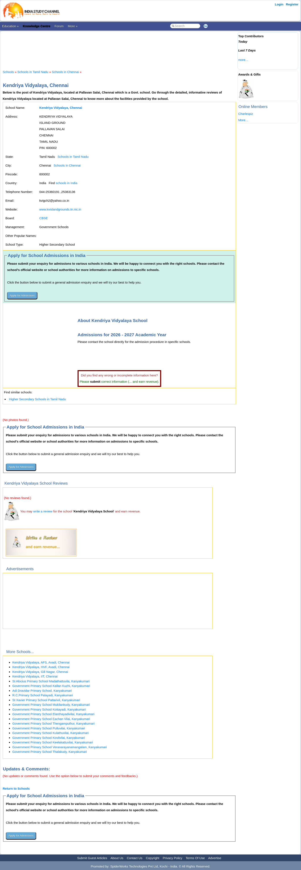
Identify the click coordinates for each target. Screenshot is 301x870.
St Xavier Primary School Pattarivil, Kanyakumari (46, 700)
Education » (10, 26)
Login (279, 4)
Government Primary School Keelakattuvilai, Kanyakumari (52, 742)
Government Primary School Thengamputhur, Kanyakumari (53, 723)
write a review (42, 511)
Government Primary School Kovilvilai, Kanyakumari (48, 737)
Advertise (214, 858)
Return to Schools (16, 788)
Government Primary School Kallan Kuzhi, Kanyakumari (51, 686)
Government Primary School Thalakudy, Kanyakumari (49, 751)
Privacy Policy (172, 858)
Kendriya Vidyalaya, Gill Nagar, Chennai (40, 672)
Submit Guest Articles (92, 858)
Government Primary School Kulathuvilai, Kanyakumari (50, 733)
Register (292, 4)
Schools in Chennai (65, 72)
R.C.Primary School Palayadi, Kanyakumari (42, 695)
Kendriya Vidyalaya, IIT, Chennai (35, 676)
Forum (59, 26)
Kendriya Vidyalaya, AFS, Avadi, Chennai (41, 662)
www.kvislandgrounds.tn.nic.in (60, 209)
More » (73, 26)
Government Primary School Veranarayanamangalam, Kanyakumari (59, 747)
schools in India (66, 183)
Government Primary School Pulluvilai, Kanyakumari (48, 728)
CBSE (43, 218)
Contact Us (134, 858)
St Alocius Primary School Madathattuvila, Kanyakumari (50, 681)
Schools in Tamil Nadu (32, 72)
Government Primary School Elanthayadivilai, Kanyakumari (53, 714)
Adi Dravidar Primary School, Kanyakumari (42, 690)
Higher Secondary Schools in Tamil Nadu (37, 399)
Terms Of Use (195, 858)
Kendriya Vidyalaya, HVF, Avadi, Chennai (41, 667)
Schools (8, 72)
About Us (116, 858)
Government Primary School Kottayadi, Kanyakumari (49, 709)
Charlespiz (245, 113)
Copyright (152, 858)
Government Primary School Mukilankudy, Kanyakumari (51, 704)
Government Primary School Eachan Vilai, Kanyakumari (51, 719)
